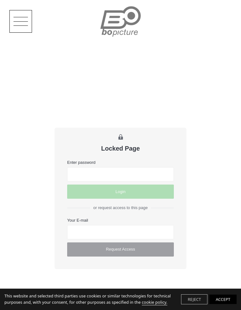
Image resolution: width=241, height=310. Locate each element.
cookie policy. (154, 302)
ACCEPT (223, 299)
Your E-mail (77, 220)
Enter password (81, 162)
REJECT (194, 299)
